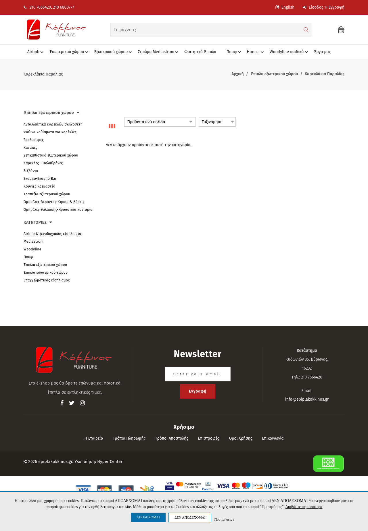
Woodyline (32, 249)
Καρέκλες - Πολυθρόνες (43, 163)
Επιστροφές (208, 438)
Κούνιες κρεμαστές (39, 186)
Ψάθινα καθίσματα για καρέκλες (50, 132)
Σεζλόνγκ (31, 171)
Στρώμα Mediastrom (159, 52)
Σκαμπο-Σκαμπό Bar (40, 179)
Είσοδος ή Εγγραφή (323, 7)
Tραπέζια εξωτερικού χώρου (47, 194)
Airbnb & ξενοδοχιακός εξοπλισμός (53, 234)
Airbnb (36, 52)
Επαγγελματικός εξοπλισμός (47, 280)
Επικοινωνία (272, 438)
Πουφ (235, 52)
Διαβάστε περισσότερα (304, 507)
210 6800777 (63, 7)
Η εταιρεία (93, 438)
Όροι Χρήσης (240, 438)
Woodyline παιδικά (290, 52)
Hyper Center (109, 461)
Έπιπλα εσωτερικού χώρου (46, 273)
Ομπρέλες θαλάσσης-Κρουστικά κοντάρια (58, 210)
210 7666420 (37, 7)
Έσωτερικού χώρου (69, 52)
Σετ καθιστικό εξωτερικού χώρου (51, 155)
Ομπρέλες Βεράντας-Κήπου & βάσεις (54, 202)
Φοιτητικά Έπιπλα (200, 51)
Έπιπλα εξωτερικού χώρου (45, 265)
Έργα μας (322, 51)
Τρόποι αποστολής (171, 438)
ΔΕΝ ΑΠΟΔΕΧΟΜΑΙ (190, 517)
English (284, 7)
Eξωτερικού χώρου (114, 52)
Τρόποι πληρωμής (129, 438)
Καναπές (30, 148)
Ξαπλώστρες (34, 140)
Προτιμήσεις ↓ (224, 519)
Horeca (256, 52)
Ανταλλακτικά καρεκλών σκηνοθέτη (53, 124)
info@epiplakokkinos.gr (307, 399)
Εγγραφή (197, 391)
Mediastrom (33, 242)
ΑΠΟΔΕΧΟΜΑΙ (148, 517)
